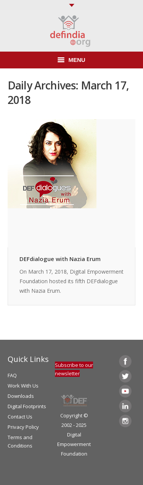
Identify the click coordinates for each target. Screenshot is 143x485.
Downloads (21, 396)
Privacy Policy (23, 426)
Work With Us (23, 385)
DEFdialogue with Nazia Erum (60, 259)
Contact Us (20, 416)
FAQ (12, 375)
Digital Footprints (27, 406)
